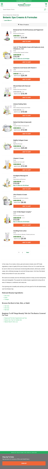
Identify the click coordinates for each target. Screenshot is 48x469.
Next (27, 252)
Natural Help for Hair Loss (11, 322)
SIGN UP (24, 463)
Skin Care (6, 308)
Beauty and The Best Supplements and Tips (15, 318)
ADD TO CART (26, 41)
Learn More (8, 20)
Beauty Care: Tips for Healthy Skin (13, 320)
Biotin (5, 297)
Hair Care (6, 306)
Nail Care (6, 309)
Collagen (6, 299)
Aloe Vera (6, 295)
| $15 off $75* (24, 1)
